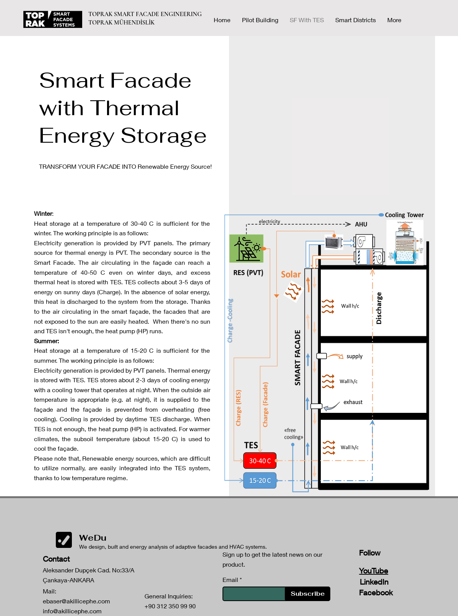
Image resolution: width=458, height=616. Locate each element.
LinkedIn (374, 581)
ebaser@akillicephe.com (76, 601)
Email (230, 580)
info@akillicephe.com (72, 610)
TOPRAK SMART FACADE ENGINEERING (145, 14)
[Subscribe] (307, 594)
